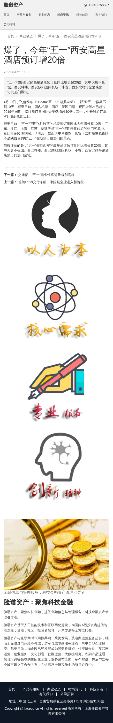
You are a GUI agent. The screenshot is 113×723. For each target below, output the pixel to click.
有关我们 (101, 14)
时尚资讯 (63, 14)
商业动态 (44, 14)
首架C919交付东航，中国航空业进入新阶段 (51, 182)
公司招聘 (9, 24)
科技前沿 (82, 14)
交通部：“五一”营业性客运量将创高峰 (46, 175)
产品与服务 (24, 14)
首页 (6, 14)
